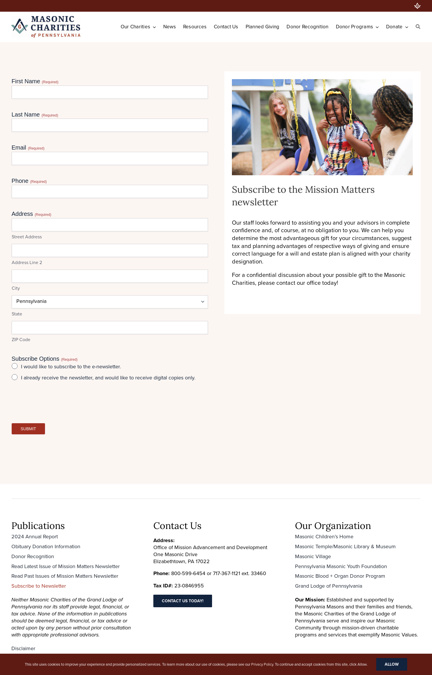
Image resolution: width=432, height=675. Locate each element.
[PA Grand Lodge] (417, 6)
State (17, 314)
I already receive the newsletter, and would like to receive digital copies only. (108, 377)
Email (28, 147)
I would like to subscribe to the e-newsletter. (71, 366)
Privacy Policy (262, 664)
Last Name (35, 114)
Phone (29, 181)
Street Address (27, 237)
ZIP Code (21, 339)
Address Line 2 (27, 262)
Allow (392, 664)
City (16, 288)
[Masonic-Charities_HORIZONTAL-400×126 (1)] (45, 19)
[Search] (418, 27)
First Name (35, 81)
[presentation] (56, 404)
